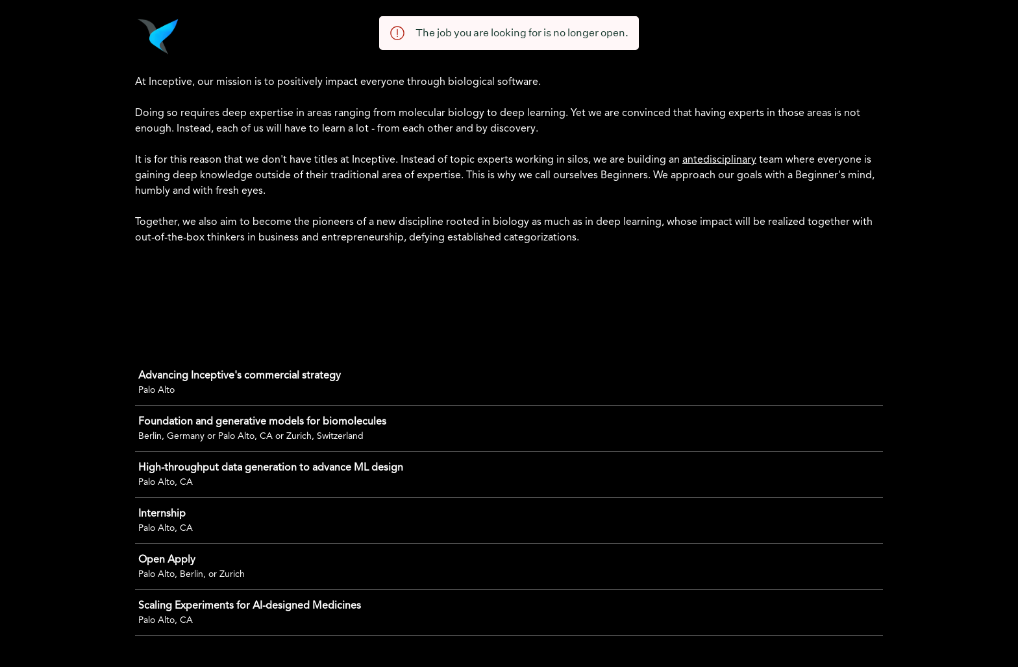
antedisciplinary (719, 160)
